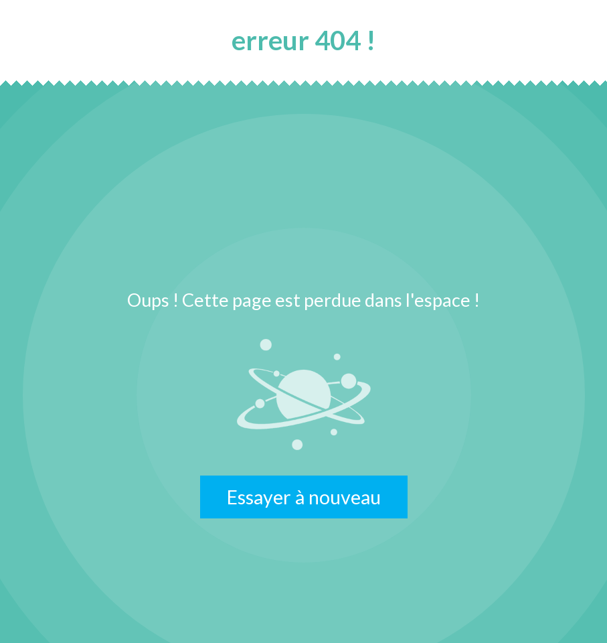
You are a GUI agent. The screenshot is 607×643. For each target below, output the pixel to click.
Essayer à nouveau (304, 497)
